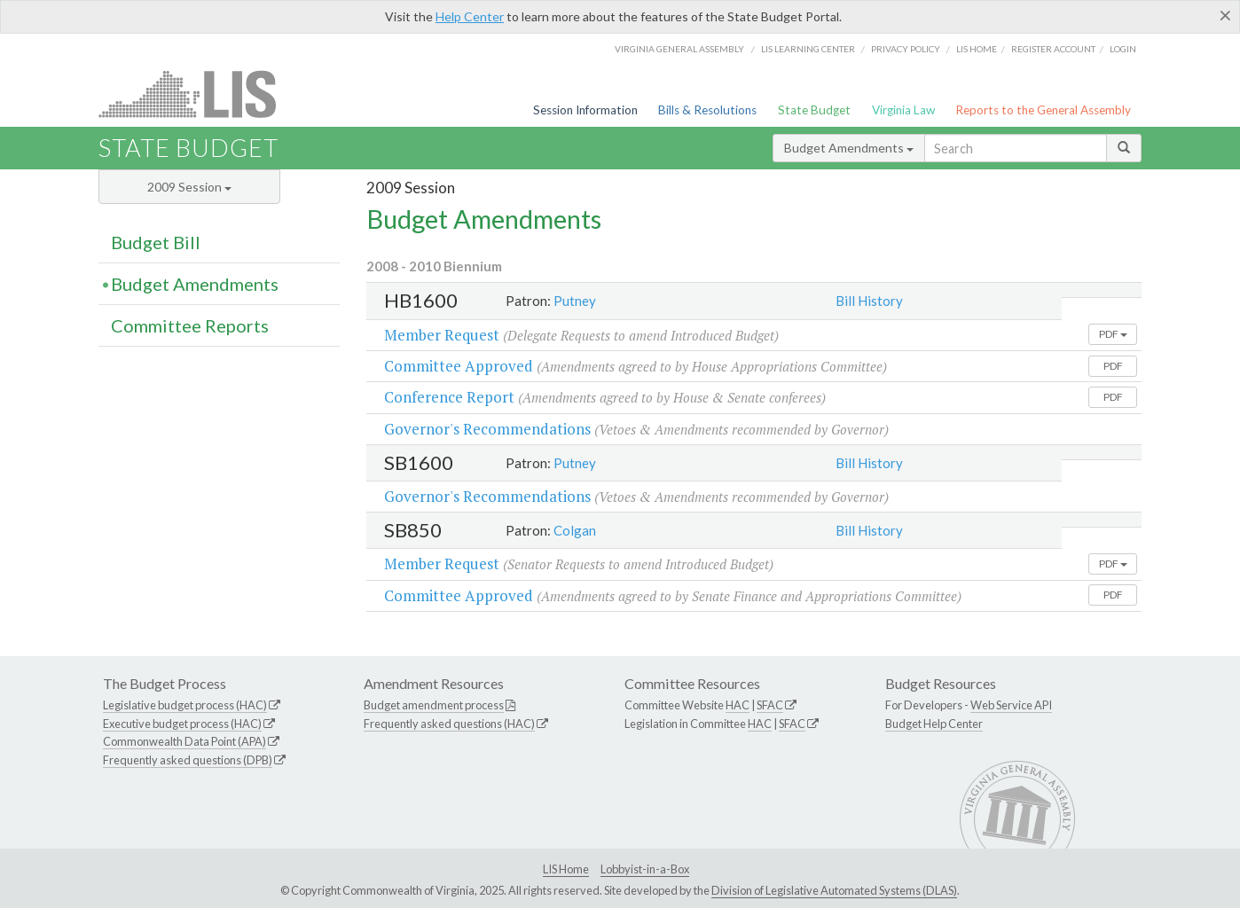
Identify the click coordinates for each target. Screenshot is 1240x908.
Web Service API (1011, 705)
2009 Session (189, 186)
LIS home (976, 48)
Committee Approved (458, 366)
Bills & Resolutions (707, 110)
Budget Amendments (849, 147)
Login (1123, 48)
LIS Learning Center (808, 48)
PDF (1113, 333)
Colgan (574, 530)
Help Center (470, 16)
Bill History (869, 301)
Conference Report (449, 397)
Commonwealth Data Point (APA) (184, 741)
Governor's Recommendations (487, 429)
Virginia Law (903, 110)
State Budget (814, 110)
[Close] (1225, 15)
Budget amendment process (434, 705)
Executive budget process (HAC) (182, 723)
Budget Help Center (934, 723)
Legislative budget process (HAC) (185, 705)
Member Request (441, 335)
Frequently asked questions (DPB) (187, 760)
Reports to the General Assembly (1043, 110)
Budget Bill (155, 242)
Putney (574, 301)
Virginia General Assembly (679, 48)
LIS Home (566, 869)
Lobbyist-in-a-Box (644, 869)
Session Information (585, 110)
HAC (737, 705)
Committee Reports (190, 325)
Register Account (1053, 48)
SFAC (770, 705)
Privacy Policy (905, 48)
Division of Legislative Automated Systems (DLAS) (834, 890)
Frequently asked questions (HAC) (449, 723)
